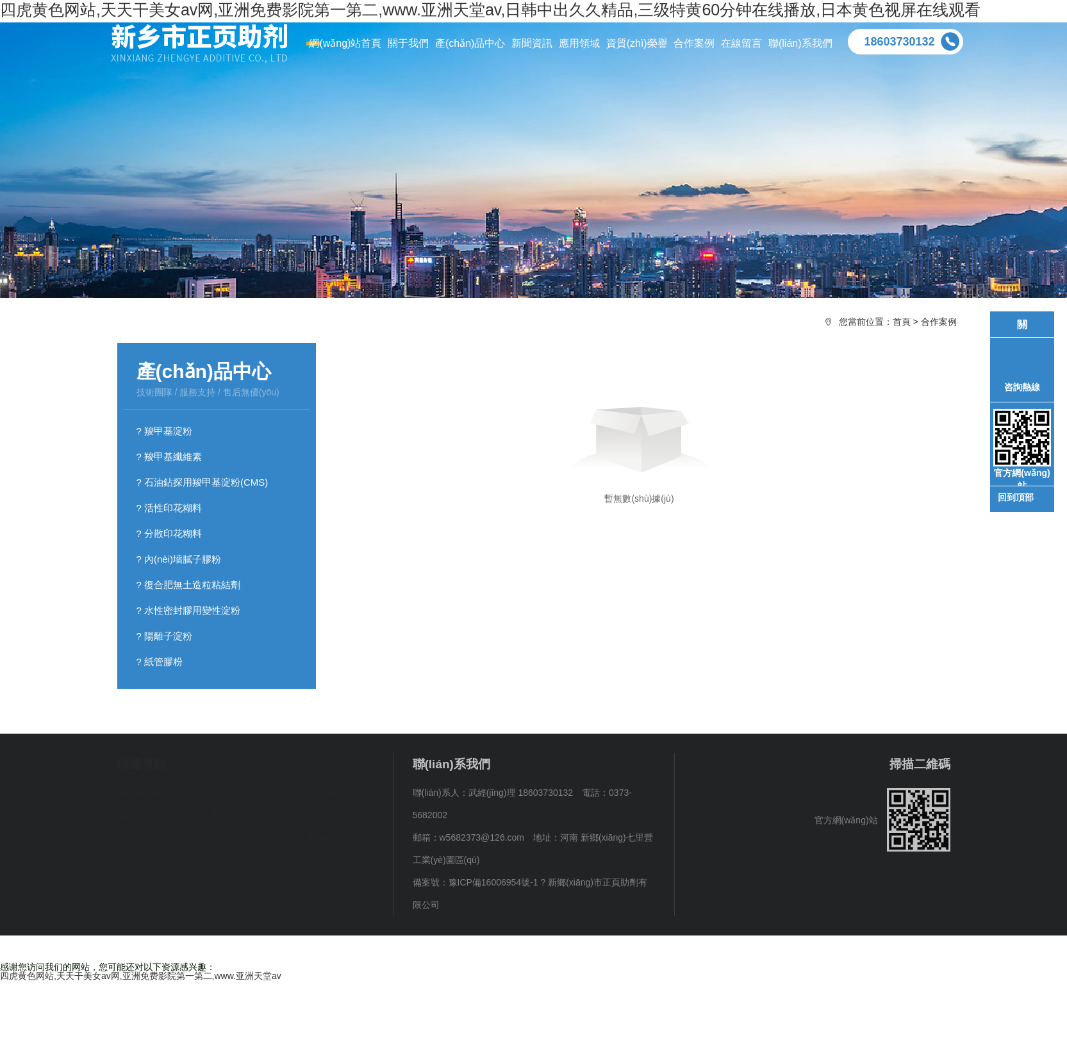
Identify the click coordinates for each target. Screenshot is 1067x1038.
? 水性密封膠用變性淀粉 (188, 610)
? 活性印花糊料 (169, 507)
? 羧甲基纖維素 (169, 456)
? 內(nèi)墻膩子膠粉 (179, 559)
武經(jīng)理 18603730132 (520, 792)
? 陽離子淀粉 (164, 635)
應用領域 (229, 815)
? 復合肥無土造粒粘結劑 (188, 584)
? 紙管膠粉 (159, 661)
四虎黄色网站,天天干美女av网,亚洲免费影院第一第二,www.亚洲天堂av (140, 976)
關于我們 (229, 792)
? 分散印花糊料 (169, 533)
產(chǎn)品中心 (336, 792)
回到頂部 (1016, 497)
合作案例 (939, 322)
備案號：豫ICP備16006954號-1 (475, 882)
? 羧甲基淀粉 (164, 430)
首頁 (902, 322)
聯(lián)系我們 (333, 837)
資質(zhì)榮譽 (332, 815)
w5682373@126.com (482, 837)
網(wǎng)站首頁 (149, 792)
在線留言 (229, 837)
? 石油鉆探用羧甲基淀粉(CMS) (202, 482)
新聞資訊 (135, 815)
